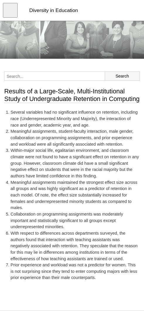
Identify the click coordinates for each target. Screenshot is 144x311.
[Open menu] (10, 10)
